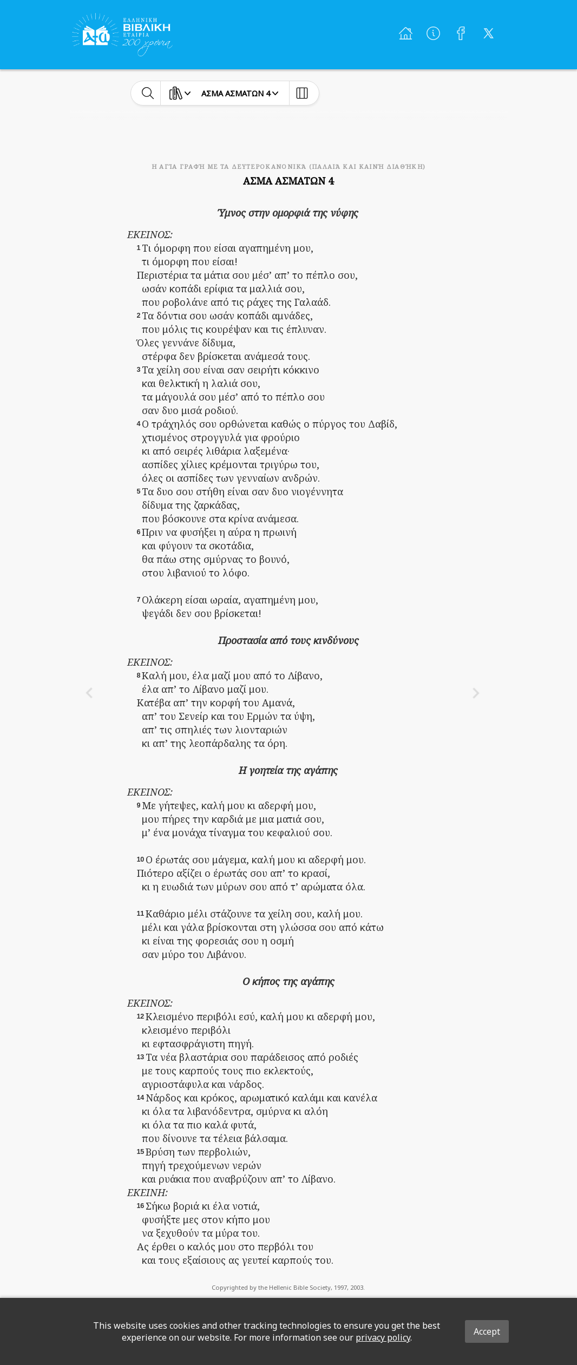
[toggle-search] (148, 93)
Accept (487, 1331)
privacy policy (383, 1337)
